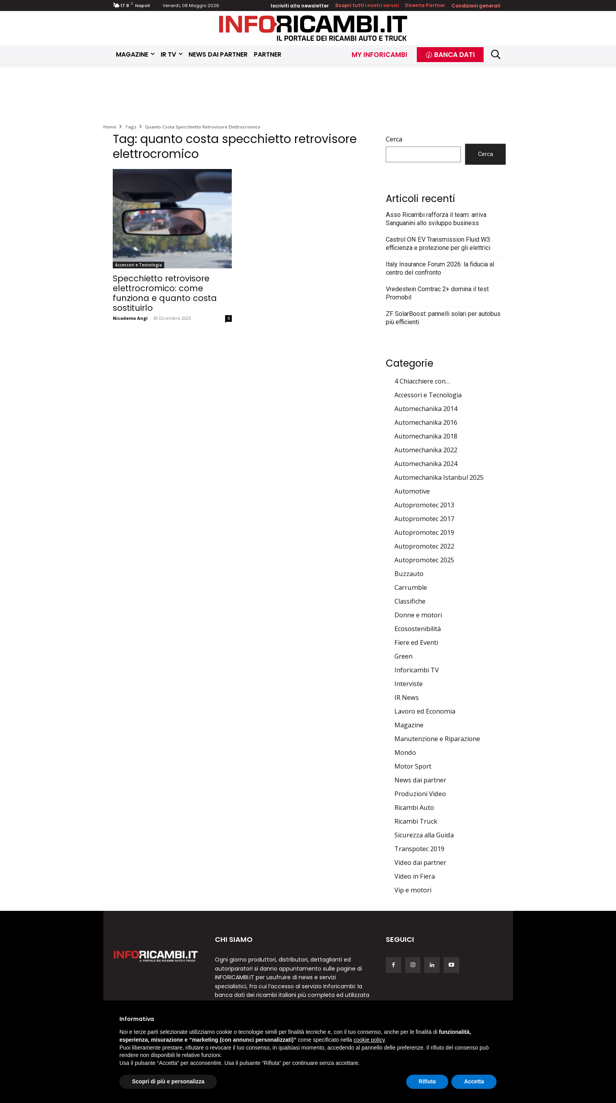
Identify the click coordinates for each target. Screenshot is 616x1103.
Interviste (408, 683)
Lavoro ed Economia (424, 711)
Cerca (394, 139)
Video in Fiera (414, 876)
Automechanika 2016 (425, 422)
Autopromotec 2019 (424, 532)
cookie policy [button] (369, 1040)
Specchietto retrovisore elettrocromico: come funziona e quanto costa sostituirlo (165, 293)
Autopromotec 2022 (424, 546)
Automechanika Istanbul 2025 (439, 477)
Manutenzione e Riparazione (437, 738)
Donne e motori (418, 615)
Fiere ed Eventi (416, 642)
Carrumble (410, 587)
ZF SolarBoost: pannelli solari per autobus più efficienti (443, 318)
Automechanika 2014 (425, 408)
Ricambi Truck (415, 821)
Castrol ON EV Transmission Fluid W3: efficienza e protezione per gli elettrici (438, 243)
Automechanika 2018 (425, 436)
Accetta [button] (474, 1081)
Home (109, 127)
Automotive (412, 491)
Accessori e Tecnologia (138, 265)
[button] (496, 54)
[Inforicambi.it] (313, 28)
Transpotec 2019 (419, 848)
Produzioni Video (420, 793)
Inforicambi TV (416, 670)
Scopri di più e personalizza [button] (168, 1081)
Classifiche (409, 601)
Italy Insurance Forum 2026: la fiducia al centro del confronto (440, 268)
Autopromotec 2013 (424, 505)
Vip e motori (412, 890)
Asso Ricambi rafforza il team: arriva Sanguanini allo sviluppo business (436, 219)
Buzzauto (409, 573)
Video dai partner (420, 862)
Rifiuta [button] (427, 1081)
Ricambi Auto (414, 807)
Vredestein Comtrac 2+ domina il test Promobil (437, 293)
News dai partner (420, 780)
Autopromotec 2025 (424, 560)
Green (403, 656)
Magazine (409, 725)
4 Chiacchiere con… (422, 381)
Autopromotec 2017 (424, 518)
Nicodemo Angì (130, 318)
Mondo (405, 752)
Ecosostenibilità (417, 628)
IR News (406, 697)
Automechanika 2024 (425, 463)
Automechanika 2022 (425, 450)
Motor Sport (412, 766)
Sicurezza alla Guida (424, 835)
